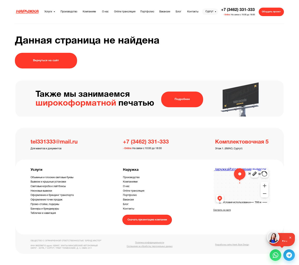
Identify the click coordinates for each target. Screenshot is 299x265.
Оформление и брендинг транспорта (52, 195)
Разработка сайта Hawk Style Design (232, 245)
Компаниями (130, 182)
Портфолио (130, 195)
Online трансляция (133, 191)
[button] (271, 12)
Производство (131, 177)
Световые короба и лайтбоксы (48, 186)
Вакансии (128, 200)
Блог (126, 204)
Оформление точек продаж (46, 200)
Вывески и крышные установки (48, 182)
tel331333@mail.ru (54, 142)
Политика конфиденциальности (149, 243)
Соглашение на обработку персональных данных (150, 246)
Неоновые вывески (41, 191)
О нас (126, 186)
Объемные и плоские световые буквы (52, 177)
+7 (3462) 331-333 (238, 10)
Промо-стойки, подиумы (45, 204)
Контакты (128, 209)
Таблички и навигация (43, 213)
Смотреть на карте (222, 210)
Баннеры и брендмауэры (45, 209)
